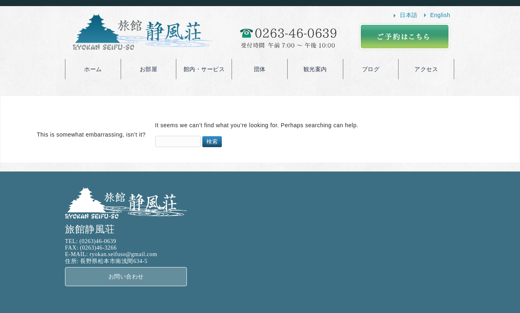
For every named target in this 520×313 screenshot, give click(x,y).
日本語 (409, 15)
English (440, 15)
